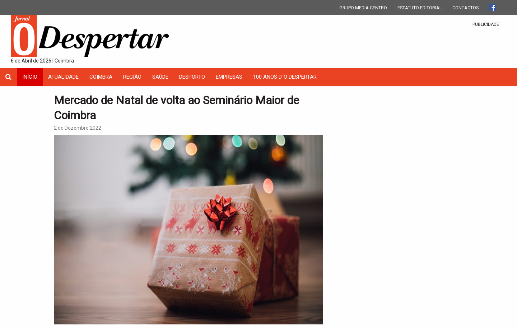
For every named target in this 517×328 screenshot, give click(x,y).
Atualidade (63, 77)
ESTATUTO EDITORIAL (419, 7)
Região (132, 77)
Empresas (229, 77)
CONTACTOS (465, 7)
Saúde (160, 77)
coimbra (100, 77)
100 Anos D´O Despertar (285, 77)
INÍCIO (29, 77)
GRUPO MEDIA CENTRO (363, 7)
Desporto (192, 77)
